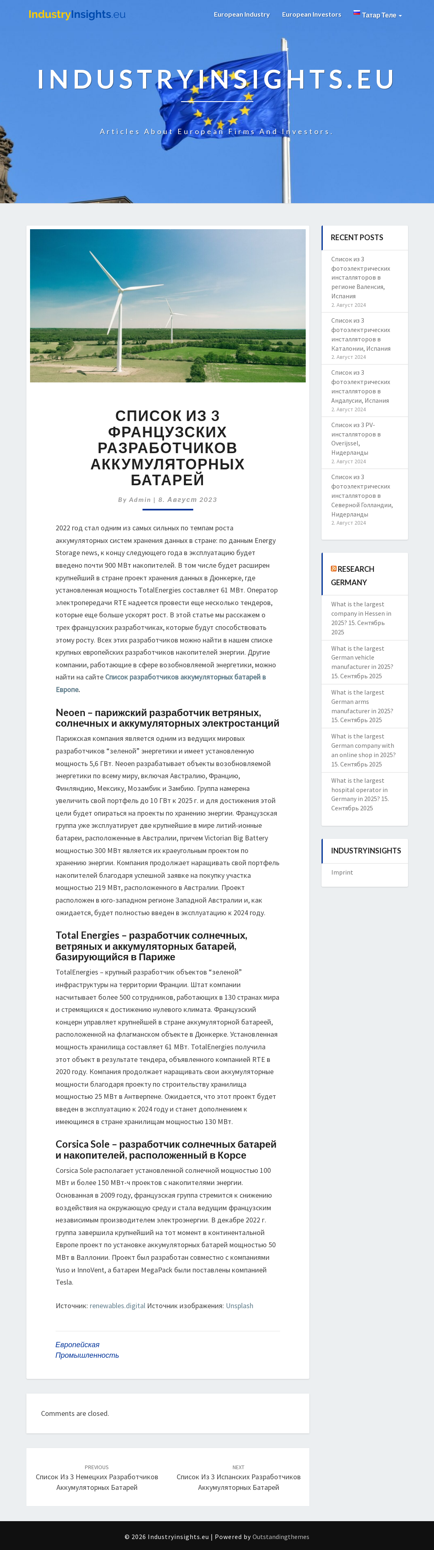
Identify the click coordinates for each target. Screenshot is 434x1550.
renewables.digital (117, 1305)
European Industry (242, 14)
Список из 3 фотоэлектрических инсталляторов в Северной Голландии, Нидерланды (362, 495)
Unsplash (239, 1305)
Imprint (342, 872)
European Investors (311, 14)
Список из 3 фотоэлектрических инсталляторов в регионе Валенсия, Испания (360, 277)
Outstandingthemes (281, 1537)
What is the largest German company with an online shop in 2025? (363, 745)
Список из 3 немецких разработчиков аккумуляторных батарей (97, 1477)
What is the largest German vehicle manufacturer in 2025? (362, 657)
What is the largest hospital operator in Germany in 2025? (359, 789)
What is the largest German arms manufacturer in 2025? (362, 701)
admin (140, 499)
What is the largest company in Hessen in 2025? (361, 613)
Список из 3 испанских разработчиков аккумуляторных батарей (239, 1477)
